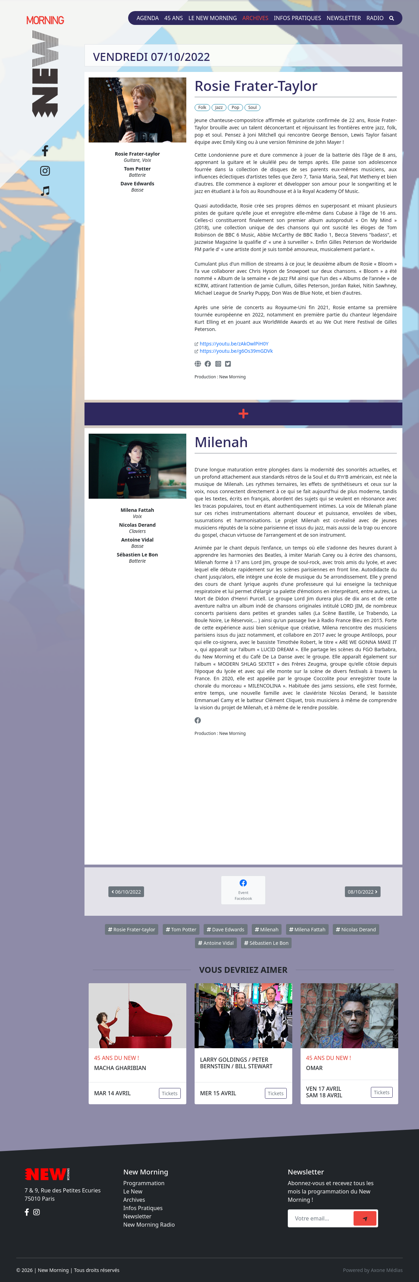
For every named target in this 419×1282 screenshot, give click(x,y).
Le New (132, 1191)
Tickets (170, 1093)
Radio (375, 18)
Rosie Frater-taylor (131, 929)
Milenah (267, 929)
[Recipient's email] (321, 1218)
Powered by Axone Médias (373, 1270)
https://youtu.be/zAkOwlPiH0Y (234, 343)
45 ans (173, 18)
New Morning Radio (149, 1224)
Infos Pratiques (143, 1208)
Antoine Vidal (216, 943)
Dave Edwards (225, 929)
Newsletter (344, 18)
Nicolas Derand (356, 929)
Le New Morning (212, 18)
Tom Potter (181, 929)
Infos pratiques (297, 18)
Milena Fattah (307, 929)
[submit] (365, 1218)
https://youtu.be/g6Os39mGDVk (236, 351)
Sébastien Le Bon (266, 943)
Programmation (143, 1183)
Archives (255, 18)
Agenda (147, 18)
